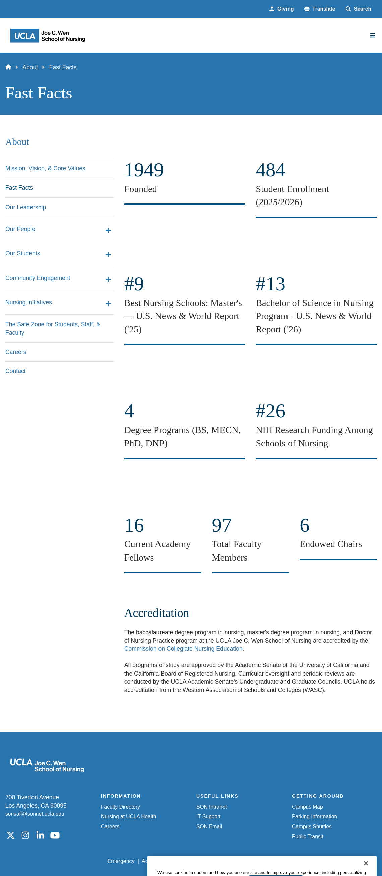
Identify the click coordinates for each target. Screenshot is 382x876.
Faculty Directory (120, 807)
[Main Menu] (373, 35)
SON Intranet (211, 807)
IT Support (208, 816)
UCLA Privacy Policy (202, 861)
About (30, 67)
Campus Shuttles (312, 826)
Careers (110, 826)
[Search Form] (358, 9)
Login (314, 861)
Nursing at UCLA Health (128, 816)
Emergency (121, 861)
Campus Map (307, 807)
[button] (319, 9)
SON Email (209, 826)
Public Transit (307, 836)
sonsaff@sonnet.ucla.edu (34, 814)
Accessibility (156, 861)
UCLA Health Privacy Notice (267, 861)
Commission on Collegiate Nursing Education (183, 648)
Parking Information (314, 816)
